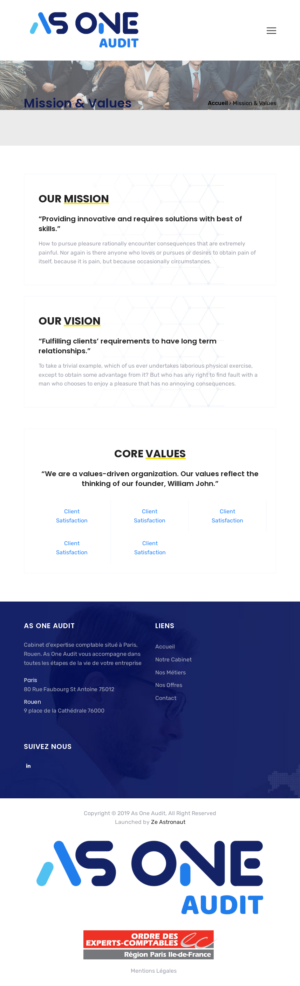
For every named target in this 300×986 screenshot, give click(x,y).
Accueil (165, 646)
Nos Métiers (170, 672)
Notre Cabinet (173, 659)
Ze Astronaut (168, 822)
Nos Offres (168, 685)
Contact (165, 698)
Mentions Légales (154, 970)
